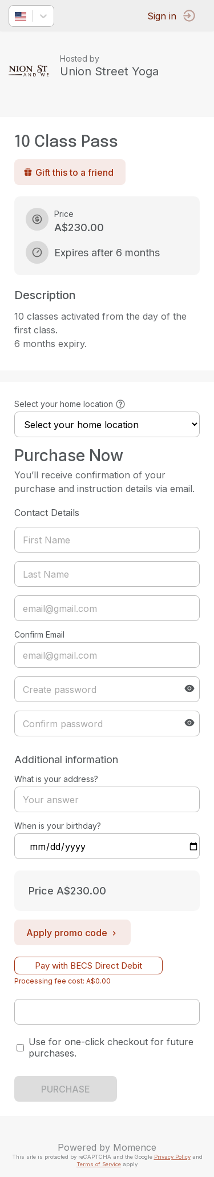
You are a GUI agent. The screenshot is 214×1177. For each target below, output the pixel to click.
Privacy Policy (172, 1157)
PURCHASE (65, 1089)
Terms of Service (98, 1164)
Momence (134, 1147)
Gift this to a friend (68, 172)
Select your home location (63, 404)
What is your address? (56, 779)
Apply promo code (72, 932)
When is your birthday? (57, 826)
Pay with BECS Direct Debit (88, 965)
